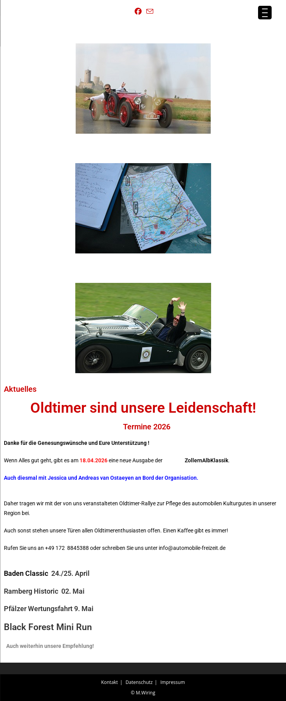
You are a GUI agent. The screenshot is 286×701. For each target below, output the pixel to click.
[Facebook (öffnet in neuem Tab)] (138, 11)
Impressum (172, 682)
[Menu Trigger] (265, 12)
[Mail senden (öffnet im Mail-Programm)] (148, 11)
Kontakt (109, 682)
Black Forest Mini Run (48, 627)
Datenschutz (139, 682)
